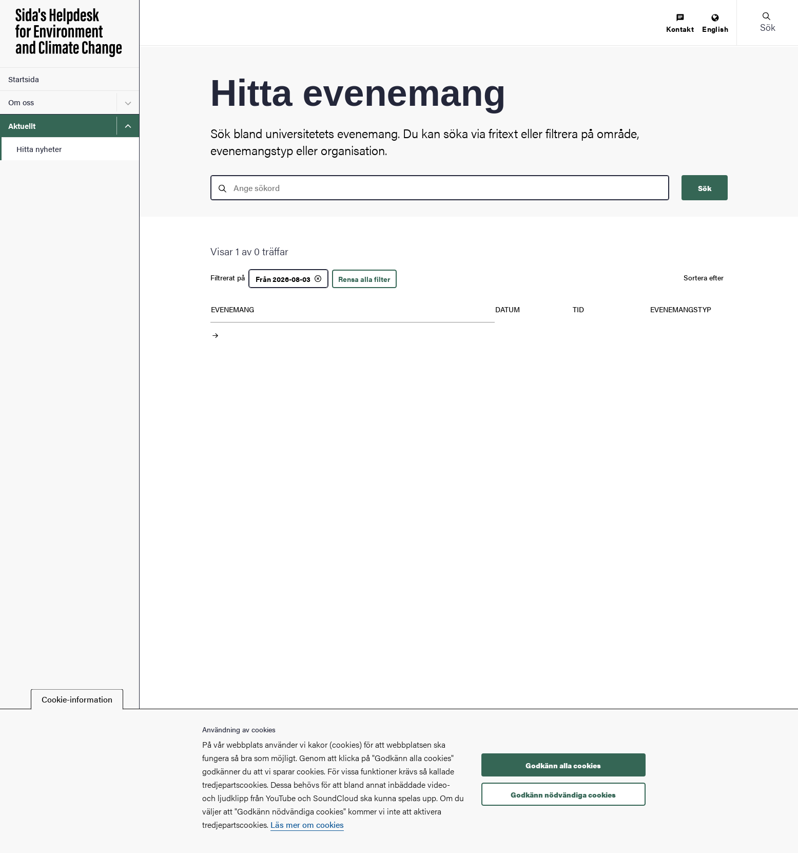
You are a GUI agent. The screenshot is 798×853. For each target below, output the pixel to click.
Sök (704, 188)
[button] (767, 22)
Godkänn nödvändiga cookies (563, 794)
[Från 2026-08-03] (288, 279)
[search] (439, 187)
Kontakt (680, 24)
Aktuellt (21, 125)
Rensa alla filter (364, 279)
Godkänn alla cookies (563, 765)
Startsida (23, 78)
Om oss (21, 102)
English (715, 24)
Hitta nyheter (39, 148)
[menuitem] (680, 24)
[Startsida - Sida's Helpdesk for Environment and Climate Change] (69, 33)
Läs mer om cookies (307, 824)
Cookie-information (77, 699)
